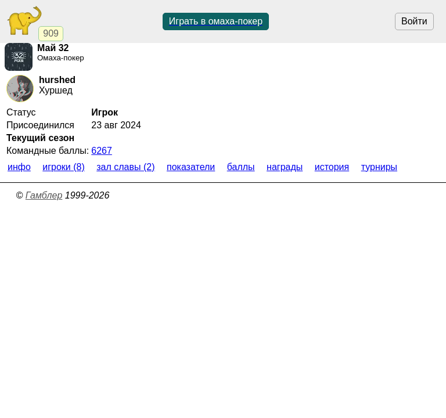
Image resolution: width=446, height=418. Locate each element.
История (332, 167)
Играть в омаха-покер (215, 21)
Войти (414, 21)
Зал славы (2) (125, 167)
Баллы (241, 167)
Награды (285, 167)
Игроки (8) (63, 167)
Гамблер (44, 195)
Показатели (191, 167)
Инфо (19, 167)
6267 (101, 151)
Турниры (379, 167)
